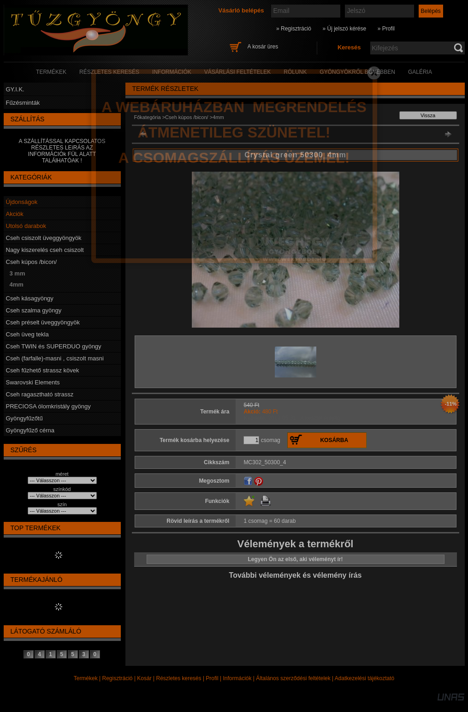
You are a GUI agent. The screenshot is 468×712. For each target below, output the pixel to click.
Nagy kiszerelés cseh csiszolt (45, 249)
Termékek (86, 678)
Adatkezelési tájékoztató (364, 678)
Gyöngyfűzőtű (24, 418)
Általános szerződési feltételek (293, 678)
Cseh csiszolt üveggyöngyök (44, 237)
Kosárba (334, 440)
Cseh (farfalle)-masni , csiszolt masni (55, 358)
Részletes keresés (178, 678)
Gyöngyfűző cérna (30, 430)
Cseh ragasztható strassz (40, 394)
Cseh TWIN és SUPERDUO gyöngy (53, 346)
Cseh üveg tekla (27, 334)
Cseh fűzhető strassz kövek (42, 370)
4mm (17, 284)
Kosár (144, 678)
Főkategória (147, 117)
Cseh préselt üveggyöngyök (43, 322)
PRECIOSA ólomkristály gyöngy (48, 406)
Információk (237, 678)
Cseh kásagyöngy (29, 298)
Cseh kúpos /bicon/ (31, 261)
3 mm (17, 273)
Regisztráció (117, 678)
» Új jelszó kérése (344, 28)
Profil (212, 678)
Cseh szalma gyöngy (34, 310)
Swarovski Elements (33, 382)
